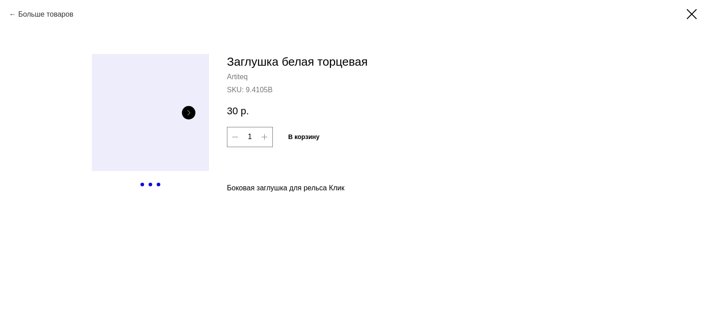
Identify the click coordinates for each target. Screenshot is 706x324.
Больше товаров (45, 14)
